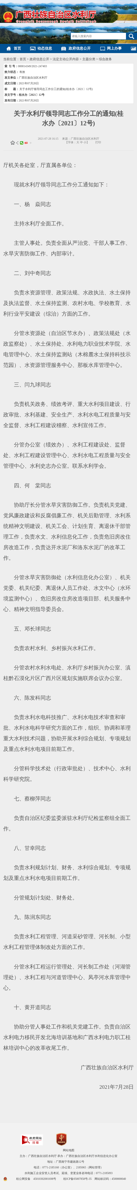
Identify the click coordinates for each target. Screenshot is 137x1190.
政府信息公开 (80, 48)
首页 (17, 48)
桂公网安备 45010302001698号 (38, 1178)
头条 (26, 143)
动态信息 (44, 48)
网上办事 (114, 48)
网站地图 (68, 1150)
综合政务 (105, 59)
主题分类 (88, 59)
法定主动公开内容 (66, 59)
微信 (21, 143)
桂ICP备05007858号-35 (77, 1178)
